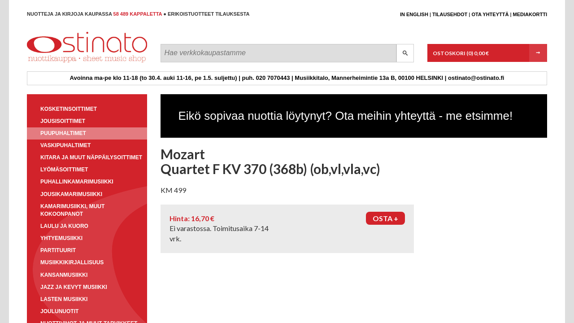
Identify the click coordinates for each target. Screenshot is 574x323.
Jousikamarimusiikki (71, 194)
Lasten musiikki (63, 299)
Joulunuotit (59, 311)
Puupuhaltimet (63, 133)
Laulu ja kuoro (64, 226)
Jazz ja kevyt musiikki (73, 287)
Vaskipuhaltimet (65, 145)
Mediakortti (530, 14)
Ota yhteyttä (490, 14)
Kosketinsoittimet (68, 109)
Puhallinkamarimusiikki (76, 182)
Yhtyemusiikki (61, 238)
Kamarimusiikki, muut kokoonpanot (72, 210)
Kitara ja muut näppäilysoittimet (91, 157)
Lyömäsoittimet (64, 169)
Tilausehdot (449, 14)
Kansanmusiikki (63, 275)
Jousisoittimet (62, 121)
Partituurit (58, 250)
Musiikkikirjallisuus (72, 262)
